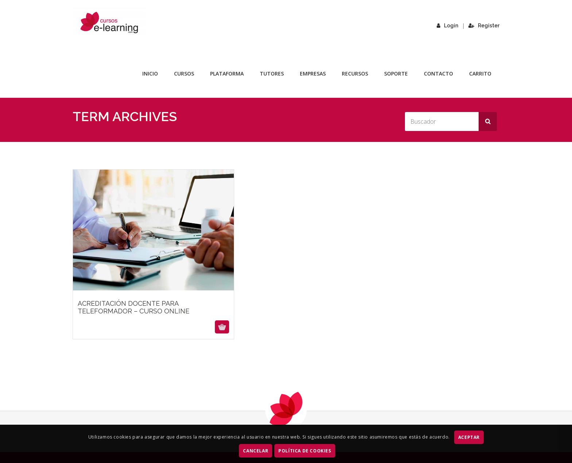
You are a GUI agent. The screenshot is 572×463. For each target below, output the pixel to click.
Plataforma (227, 73)
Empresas (313, 73)
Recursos (355, 73)
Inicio (150, 73)
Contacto (438, 73)
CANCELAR (255, 451)
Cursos (184, 73)
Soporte (396, 73)
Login (447, 25)
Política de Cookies (304, 451)
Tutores (272, 73)
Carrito (480, 73)
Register (483, 25)
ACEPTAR (469, 437)
